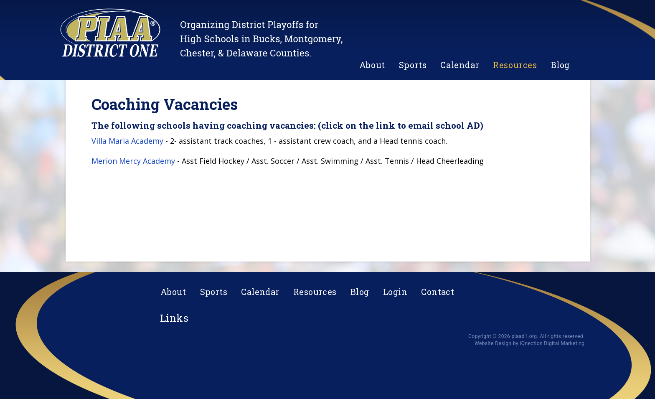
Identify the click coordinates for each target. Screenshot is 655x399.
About (372, 64)
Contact (437, 291)
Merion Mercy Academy (133, 161)
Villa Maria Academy (127, 141)
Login (395, 291)
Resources (515, 64)
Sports (413, 64)
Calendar (459, 64)
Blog (560, 64)
